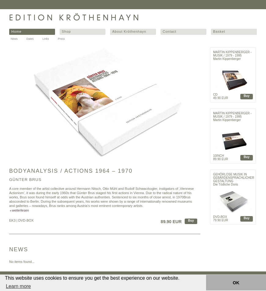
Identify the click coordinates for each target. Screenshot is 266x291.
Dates (30, 38)
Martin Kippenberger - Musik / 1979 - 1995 (232, 53)
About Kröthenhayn (129, 31)
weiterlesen (20, 210)
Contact (169, 31)
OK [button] (236, 282)
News (14, 38)
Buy (191, 220)
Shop (66, 31)
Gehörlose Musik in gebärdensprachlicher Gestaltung (233, 178)
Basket (219, 31)
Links (45, 38)
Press (61, 38)
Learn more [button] (18, 286)
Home (16, 31)
